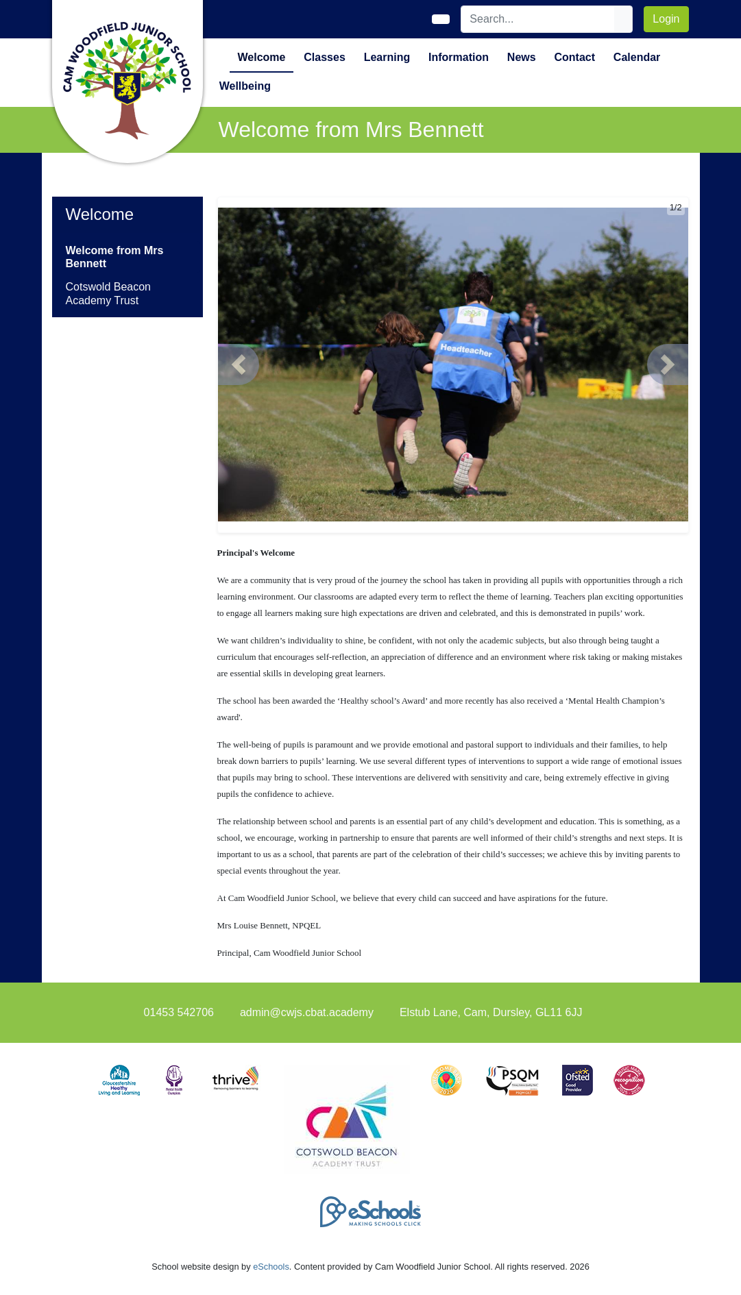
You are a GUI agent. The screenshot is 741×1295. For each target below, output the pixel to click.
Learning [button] (387, 57)
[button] (238, 364)
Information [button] (458, 57)
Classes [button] (324, 57)
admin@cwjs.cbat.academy (307, 1012)
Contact (574, 57)
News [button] (521, 57)
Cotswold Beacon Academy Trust (108, 293)
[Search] (538, 19)
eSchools (271, 1266)
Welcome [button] (262, 57)
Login (666, 19)
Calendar (637, 57)
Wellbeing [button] (245, 86)
